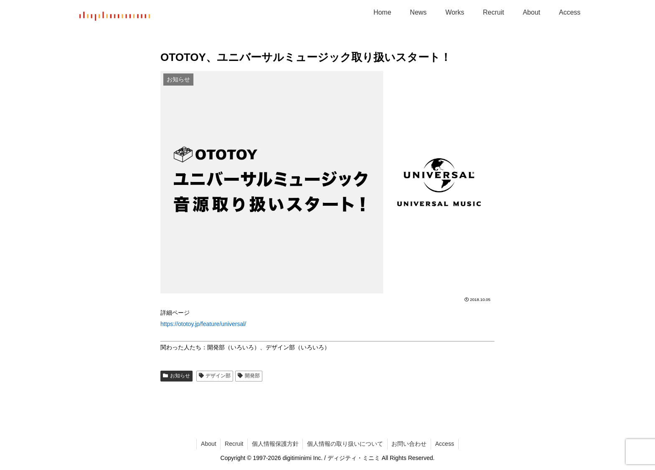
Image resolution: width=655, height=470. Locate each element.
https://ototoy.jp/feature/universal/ (203, 324)
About (208, 443)
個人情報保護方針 (274, 443)
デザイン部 (215, 376)
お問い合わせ (409, 443)
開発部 (249, 376)
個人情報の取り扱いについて (345, 443)
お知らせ (176, 376)
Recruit (233, 443)
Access (445, 443)
